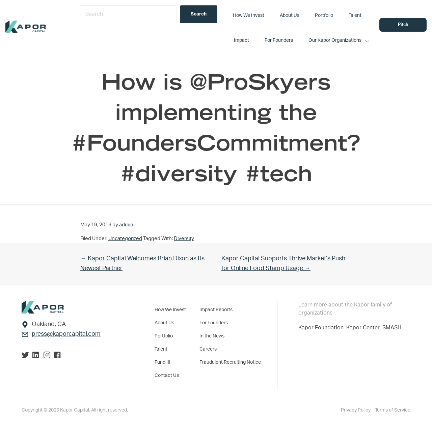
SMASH (391, 327)
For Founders (213, 323)
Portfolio (164, 336)
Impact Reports (216, 309)
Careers (208, 349)
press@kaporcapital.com (66, 334)
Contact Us (167, 375)
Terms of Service (392, 410)
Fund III (162, 362)
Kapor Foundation (322, 327)
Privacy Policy (356, 410)
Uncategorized (125, 238)
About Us (164, 323)
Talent (161, 349)
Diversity (184, 238)
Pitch (403, 25)
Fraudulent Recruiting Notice (230, 362)
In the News (211, 336)
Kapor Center (364, 327)
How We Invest (170, 309)
